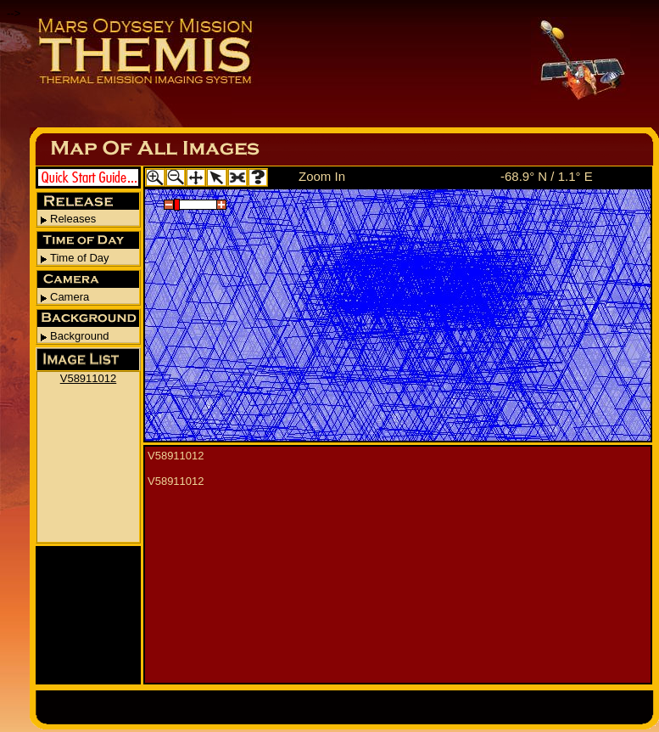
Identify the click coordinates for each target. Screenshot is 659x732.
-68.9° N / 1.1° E (546, 176)
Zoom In (322, 176)
